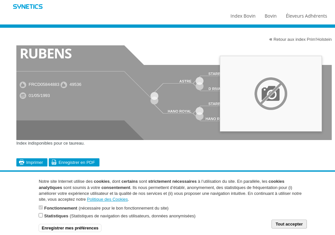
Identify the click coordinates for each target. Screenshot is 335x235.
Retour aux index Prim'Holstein (300, 39)
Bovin (270, 14)
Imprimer (34, 162)
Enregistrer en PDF (77, 162)
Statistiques (56, 219)
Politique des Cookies (107, 202)
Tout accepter (289, 227)
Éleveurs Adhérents (306, 14)
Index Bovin (243, 14)
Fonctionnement (60, 211)
